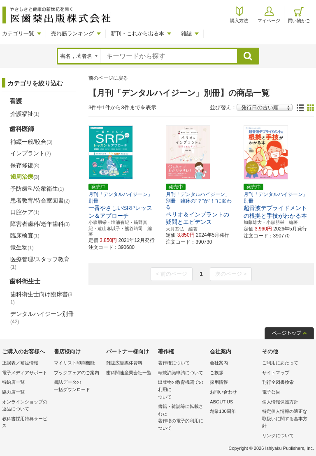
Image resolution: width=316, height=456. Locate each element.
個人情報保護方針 (280, 401)
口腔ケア (25, 212)
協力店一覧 (13, 391)
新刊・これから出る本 (137, 33)
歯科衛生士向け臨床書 (41, 298)
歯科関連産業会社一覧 (128, 372)
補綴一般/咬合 (31, 141)
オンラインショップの (26, 406)
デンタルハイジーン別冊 (42, 318)
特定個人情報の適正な (286, 419)
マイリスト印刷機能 (74, 362)
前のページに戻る (108, 78)
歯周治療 (25, 176)
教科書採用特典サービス (24, 422)
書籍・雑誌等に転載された (182, 418)
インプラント (30, 153)
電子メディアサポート (24, 372)
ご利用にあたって (280, 362)
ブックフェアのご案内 (76, 372)
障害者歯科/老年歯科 (40, 224)
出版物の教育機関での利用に (182, 390)
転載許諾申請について (180, 372)
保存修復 (25, 165)
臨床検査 (25, 235)
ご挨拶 (216, 372)
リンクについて (278, 435)
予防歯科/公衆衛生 (37, 188)
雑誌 (186, 33)
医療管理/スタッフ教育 (40, 263)
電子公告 (271, 391)
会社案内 (219, 362)
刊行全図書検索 (278, 382)
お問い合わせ (223, 391)
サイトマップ (275, 372)
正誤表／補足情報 (20, 362)
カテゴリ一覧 (18, 33)
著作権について (174, 362)
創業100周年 (222, 411)
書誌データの (78, 386)
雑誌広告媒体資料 (124, 362)
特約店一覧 (13, 382)
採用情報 (219, 382)
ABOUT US (221, 401)
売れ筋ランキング (72, 33)
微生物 (22, 247)
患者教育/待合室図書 (40, 200)
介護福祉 (25, 114)
